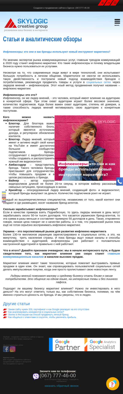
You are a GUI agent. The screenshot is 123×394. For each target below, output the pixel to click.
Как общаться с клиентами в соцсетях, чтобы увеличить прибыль (39, 317)
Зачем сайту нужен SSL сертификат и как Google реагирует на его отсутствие (46, 309)
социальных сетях (98, 82)
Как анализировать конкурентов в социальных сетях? (33, 312)
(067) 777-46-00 (58, 375)
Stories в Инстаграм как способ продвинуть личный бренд (35, 314)
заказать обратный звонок (61, 385)
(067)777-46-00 (82, 8)
